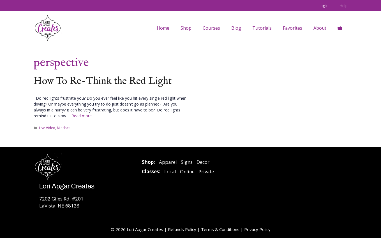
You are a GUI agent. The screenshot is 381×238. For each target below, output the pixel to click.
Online (187, 171)
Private (206, 171)
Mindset (63, 127)
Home (163, 28)
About (319, 28)
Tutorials (262, 28)
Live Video (47, 127)
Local (170, 171)
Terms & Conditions (220, 229)
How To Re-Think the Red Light (103, 81)
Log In (324, 5)
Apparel (168, 162)
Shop (186, 28)
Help (344, 5)
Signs (187, 162)
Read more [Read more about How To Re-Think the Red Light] (81, 115)
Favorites (292, 28)
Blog (236, 28)
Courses (211, 28)
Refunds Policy (182, 229)
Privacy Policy (257, 229)
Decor (203, 162)
